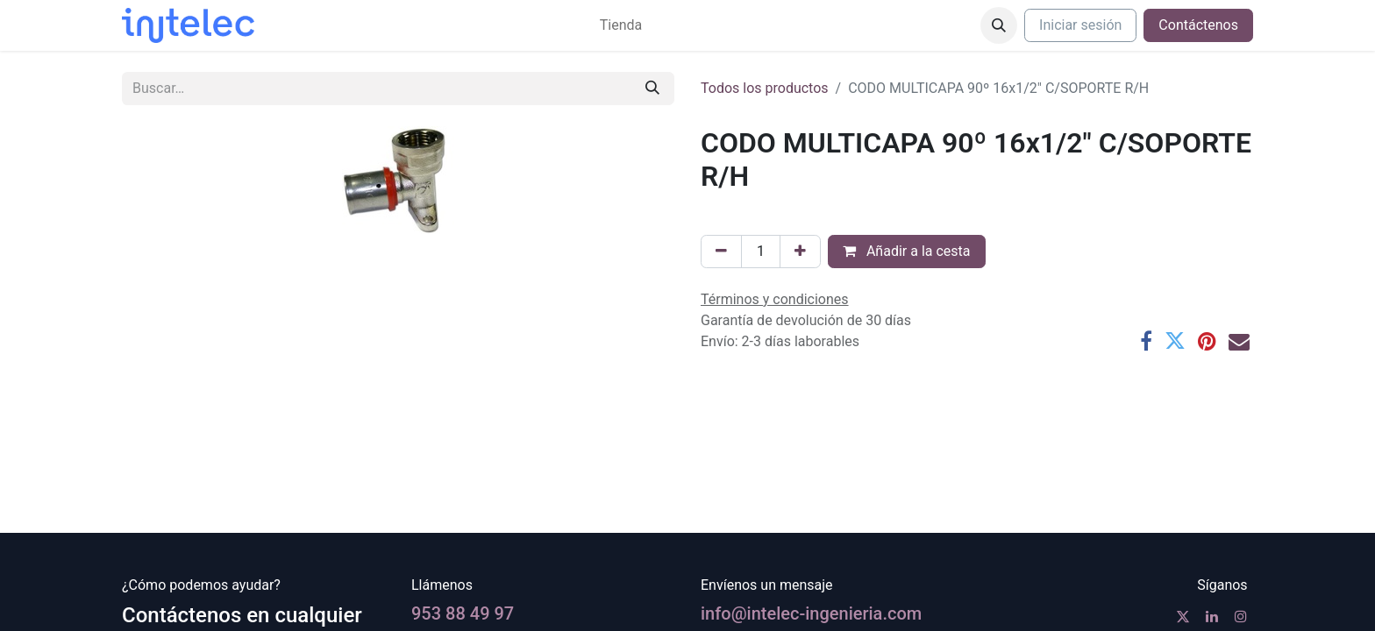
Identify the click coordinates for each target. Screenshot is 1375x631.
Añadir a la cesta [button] (907, 251)
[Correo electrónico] (1239, 340)
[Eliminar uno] (721, 251)
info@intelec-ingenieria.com (811, 613)
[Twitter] (1175, 340)
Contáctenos (1198, 25)
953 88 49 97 (462, 613)
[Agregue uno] (800, 251)
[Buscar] (652, 88)
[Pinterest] (1207, 340)
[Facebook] (1146, 340)
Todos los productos (765, 88)
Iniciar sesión (1080, 25)
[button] (998, 25)
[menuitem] (621, 25)
